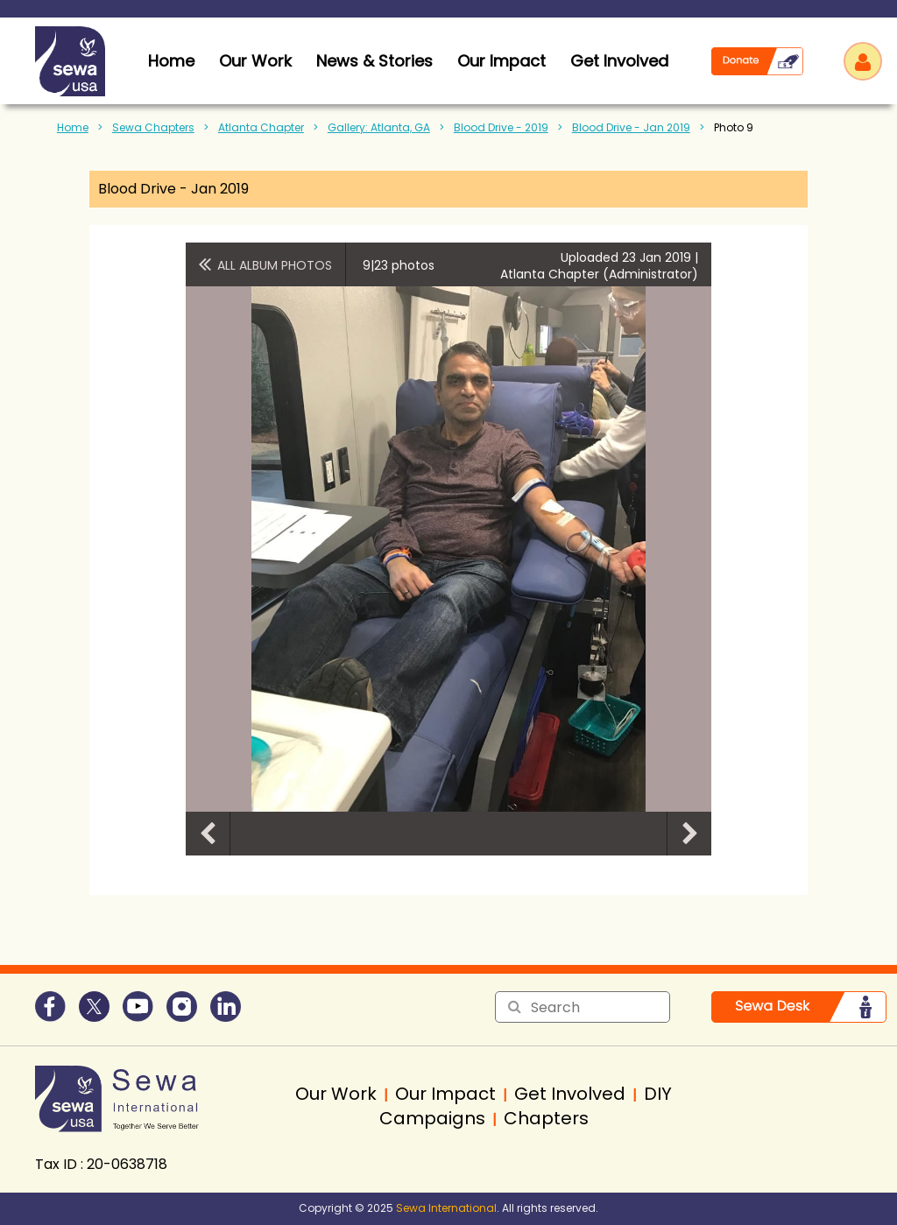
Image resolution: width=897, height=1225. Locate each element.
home (171, 61)
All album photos (274, 265)
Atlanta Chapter (261, 127)
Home (72, 127)
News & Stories (374, 61)
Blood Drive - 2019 (501, 127)
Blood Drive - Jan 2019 (631, 127)
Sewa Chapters (153, 127)
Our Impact (501, 61)
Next (689, 833)
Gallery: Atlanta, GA (379, 127)
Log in (863, 61)
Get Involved (619, 61)
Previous (208, 833)
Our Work (255, 61)
